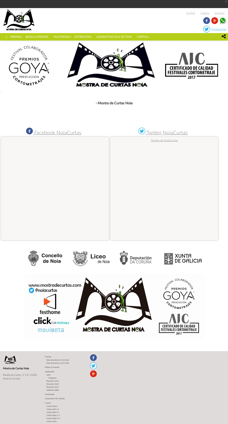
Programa (52, 378)
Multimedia (61, 36)
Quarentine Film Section (114, 36)
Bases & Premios (37, 36)
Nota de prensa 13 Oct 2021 (57, 360)
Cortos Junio (51, 422)
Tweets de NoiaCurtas (164, 140)
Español (219, 13)
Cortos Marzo (51, 406)
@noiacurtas (218, 29)
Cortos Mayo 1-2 (53, 416)
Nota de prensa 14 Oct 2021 (57, 363)
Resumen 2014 (52, 384)
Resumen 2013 (52, 381)
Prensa (15, 36)
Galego (205, 13)
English (190, 13)
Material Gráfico (52, 390)
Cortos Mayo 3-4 (53, 419)
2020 (48, 375)
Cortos (142, 36)
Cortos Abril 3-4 (52, 412)
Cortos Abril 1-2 (52, 409)
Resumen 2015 (52, 387)
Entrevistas (82, 36)
